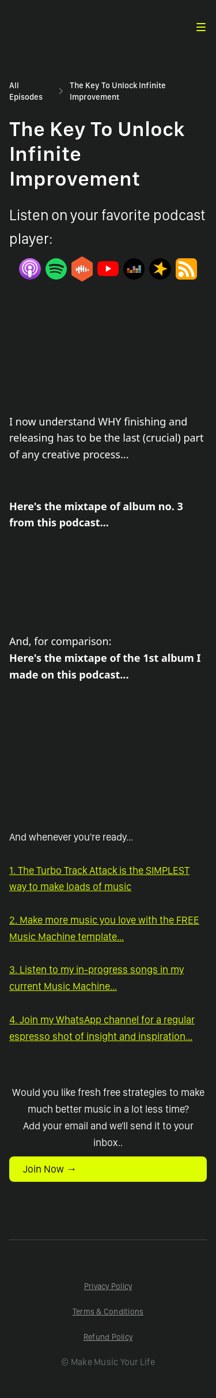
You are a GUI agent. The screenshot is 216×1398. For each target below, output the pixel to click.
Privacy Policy (108, 1286)
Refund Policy (108, 1337)
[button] (201, 27)
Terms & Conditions (108, 1311)
